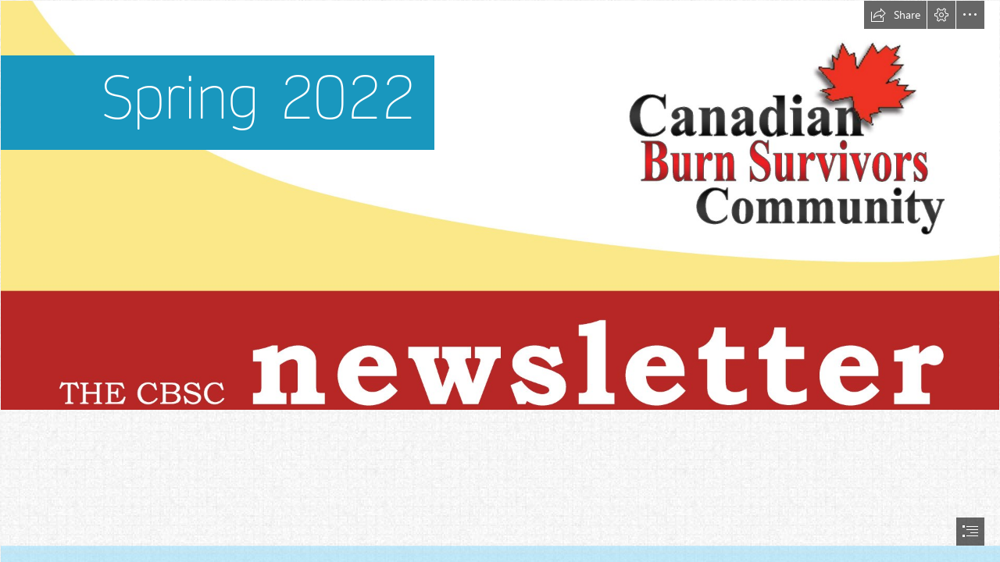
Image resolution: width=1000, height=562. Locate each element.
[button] (895, 15)
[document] (500, 281)
